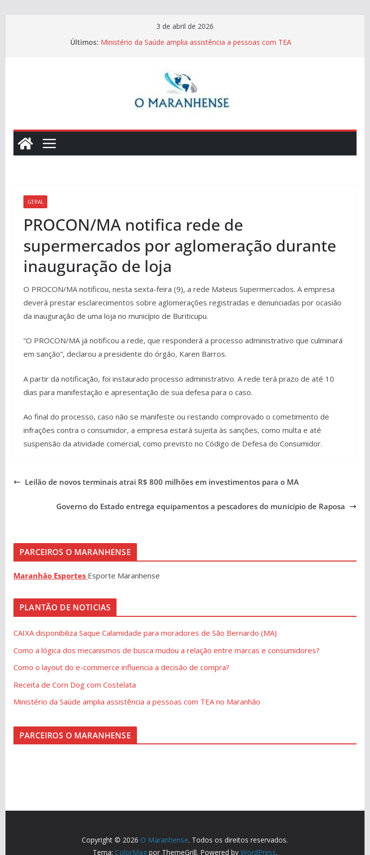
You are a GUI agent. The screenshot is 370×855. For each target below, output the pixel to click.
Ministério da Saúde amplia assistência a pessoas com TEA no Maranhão (136, 702)
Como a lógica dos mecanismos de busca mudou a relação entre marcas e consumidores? (166, 650)
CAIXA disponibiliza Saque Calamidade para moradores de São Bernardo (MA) (145, 633)
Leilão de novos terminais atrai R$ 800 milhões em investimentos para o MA (156, 482)
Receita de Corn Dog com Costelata (74, 685)
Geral (35, 201)
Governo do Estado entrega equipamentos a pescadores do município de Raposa (206, 506)
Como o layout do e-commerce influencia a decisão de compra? (121, 667)
